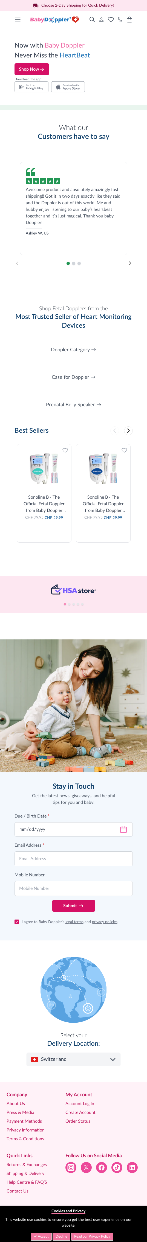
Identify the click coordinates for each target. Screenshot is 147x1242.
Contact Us (17, 1191)
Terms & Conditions (25, 1139)
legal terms (74, 922)
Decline (61, 1236)
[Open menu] (18, 19)
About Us (16, 1104)
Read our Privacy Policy (92, 1236)
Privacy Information (26, 1130)
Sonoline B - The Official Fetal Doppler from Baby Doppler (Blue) (103, 504)
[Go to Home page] (55, 19)
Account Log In (79, 1104)
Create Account (80, 1112)
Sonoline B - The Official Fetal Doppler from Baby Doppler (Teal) (44, 504)
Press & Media (20, 1112)
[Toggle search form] (92, 19)
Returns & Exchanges (27, 1165)
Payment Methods (24, 1121)
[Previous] (114, 430)
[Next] (130, 263)
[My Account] (101, 19)
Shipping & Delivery (25, 1173)
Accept (43, 1236)
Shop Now (32, 69)
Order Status (77, 1121)
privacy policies (104, 922)
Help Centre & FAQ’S (27, 1182)
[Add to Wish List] (65, 450)
